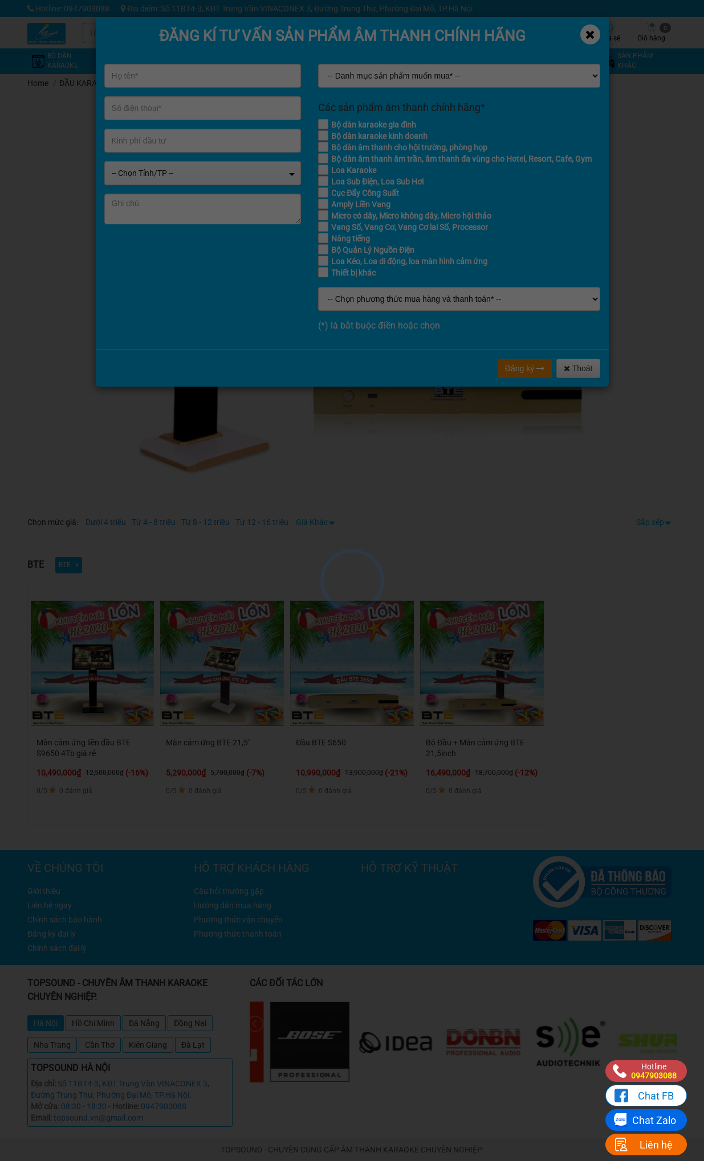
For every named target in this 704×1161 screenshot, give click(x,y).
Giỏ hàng (654, 32)
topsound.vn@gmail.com (98, 1117)
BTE (130, 83)
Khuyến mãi (437, 32)
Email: (41, 1117)
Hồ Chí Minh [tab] (93, 1023)
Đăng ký (524, 368)
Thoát (578, 368)
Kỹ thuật (480, 32)
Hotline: (125, 1106)
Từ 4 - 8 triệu (154, 522)
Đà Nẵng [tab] (144, 1023)
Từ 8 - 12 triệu (205, 522)
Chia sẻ (608, 32)
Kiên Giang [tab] (148, 1044)
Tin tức (523, 32)
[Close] (590, 34)
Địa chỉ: (43, 1083)
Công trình (566, 32)
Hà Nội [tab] (46, 1023)
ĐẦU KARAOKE (85, 83)
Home (37, 83)
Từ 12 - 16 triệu (261, 522)
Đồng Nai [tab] (190, 1023)
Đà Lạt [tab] (193, 1044)
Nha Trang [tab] (52, 1044)
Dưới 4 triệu (106, 522)
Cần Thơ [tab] (100, 1044)
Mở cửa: (45, 1106)
